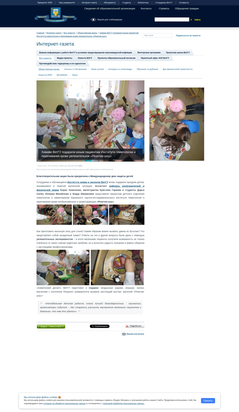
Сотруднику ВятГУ (163, 3)
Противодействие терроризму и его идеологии (62, 63)
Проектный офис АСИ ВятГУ (155, 58)
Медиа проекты (64, 58)
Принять (208, 400)
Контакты (146, 8)
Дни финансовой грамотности (178, 69)
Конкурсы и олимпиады (120, 69)
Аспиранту (184, 3)
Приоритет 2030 (44, 3)
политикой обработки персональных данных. (124, 403)
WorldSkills (62, 75)
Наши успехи (97, 69)
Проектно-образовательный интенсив (116, 58)
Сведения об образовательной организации (109, 8)
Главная (40, 33)
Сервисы (164, 8)
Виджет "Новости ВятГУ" (51, 326)
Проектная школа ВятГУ (178, 52)
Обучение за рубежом (147, 69)
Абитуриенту (110, 3)
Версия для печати (135, 334)
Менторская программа (148, 52)
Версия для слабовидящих (109, 19)
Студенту (126, 3)
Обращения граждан (187, 8)
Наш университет (67, 3)
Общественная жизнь (87, 33)
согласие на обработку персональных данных (64, 403)
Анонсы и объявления (75, 69)
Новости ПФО (45, 75)
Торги (75, 75)
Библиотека (143, 3)
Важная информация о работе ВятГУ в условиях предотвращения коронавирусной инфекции (85, 52)
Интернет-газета (89, 3)
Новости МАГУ (85, 58)
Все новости (69, 33)
